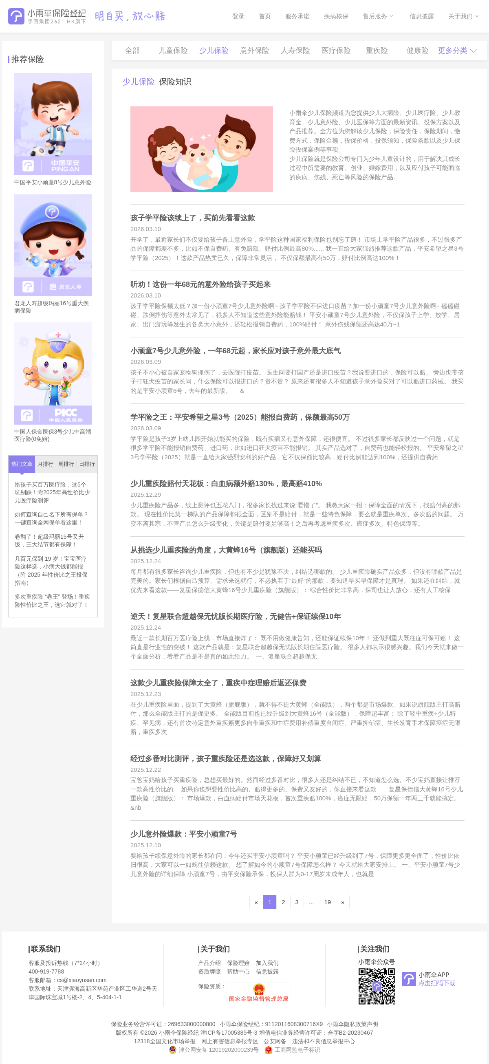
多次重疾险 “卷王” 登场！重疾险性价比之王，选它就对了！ (52, 600)
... (311, 902)
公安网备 (275, 1041)
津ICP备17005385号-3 (229, 1032)
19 (327, 902)
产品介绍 (209, 963)
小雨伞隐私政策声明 (352, 1024)
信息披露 (422, 16)
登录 (238, 16)
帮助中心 (238, 971)
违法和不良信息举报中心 (323, 1041)
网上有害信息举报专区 (229, 1041)
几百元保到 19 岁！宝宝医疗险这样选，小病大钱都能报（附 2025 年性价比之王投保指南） (51, 570)
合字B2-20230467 (350, 1032)
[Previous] (256, 902)
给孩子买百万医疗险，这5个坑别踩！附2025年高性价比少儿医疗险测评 (52, 492)
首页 (265, 16)
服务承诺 (297, 16)
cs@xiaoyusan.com (82, 980)
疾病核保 (336, 16)
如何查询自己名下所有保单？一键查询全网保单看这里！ (52, 518)
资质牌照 (209, 971)
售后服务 (375, 16)
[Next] (343, 902)
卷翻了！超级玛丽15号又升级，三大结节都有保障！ (49, 540)
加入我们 (267, 963)
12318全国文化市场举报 (165, 1041)
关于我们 (460, 16)
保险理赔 (238, 963)
